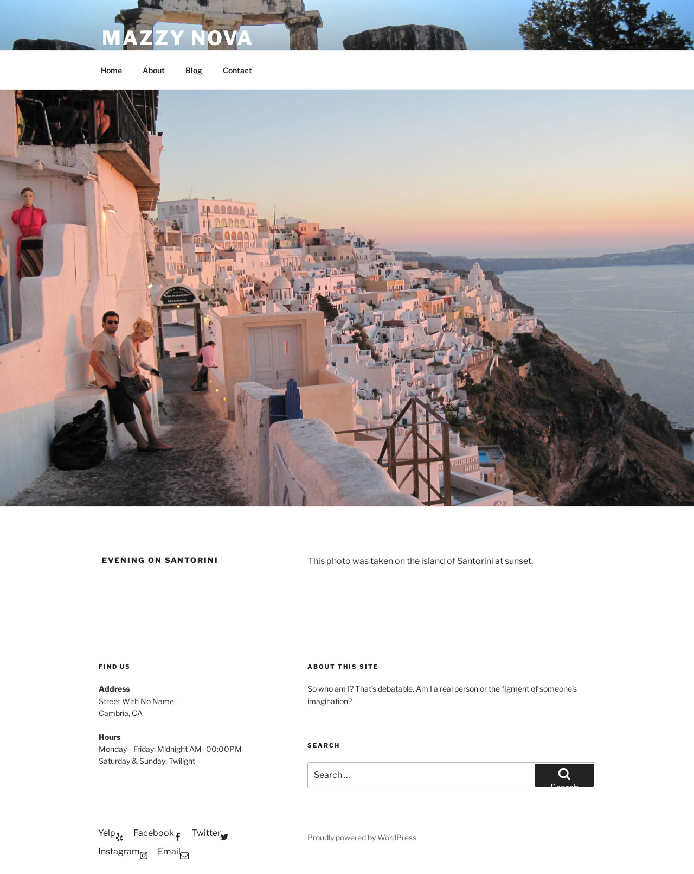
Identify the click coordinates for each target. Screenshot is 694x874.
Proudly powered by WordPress (361, 837)
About (154, 70)
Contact (237, 70)
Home (111, 70)
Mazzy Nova (178, 38)
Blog (193, 70)
